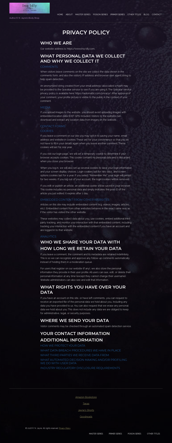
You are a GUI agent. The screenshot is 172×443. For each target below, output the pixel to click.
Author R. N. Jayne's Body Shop (24, 18)
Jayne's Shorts (86, 410)
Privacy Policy (65, 428)
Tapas (86, 403)
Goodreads (86, 416)
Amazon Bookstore (86, 397)
